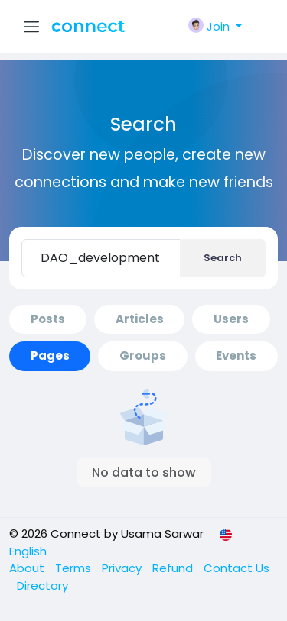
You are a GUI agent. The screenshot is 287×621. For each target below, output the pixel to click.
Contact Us (236, 568)
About (28, 568)
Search (223, 258)
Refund (174, 568)
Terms (74, 568)
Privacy (123, 568)
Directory (42, 585)
